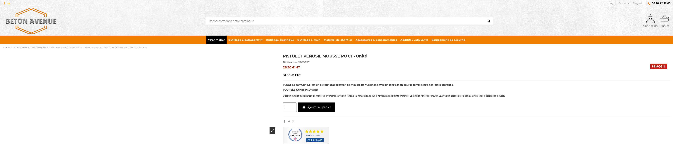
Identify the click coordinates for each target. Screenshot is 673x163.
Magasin (638, 3)
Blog (611, 3)
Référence (290, 62)
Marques (623, 3)
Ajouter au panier (316, 107)
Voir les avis (315, 140)
